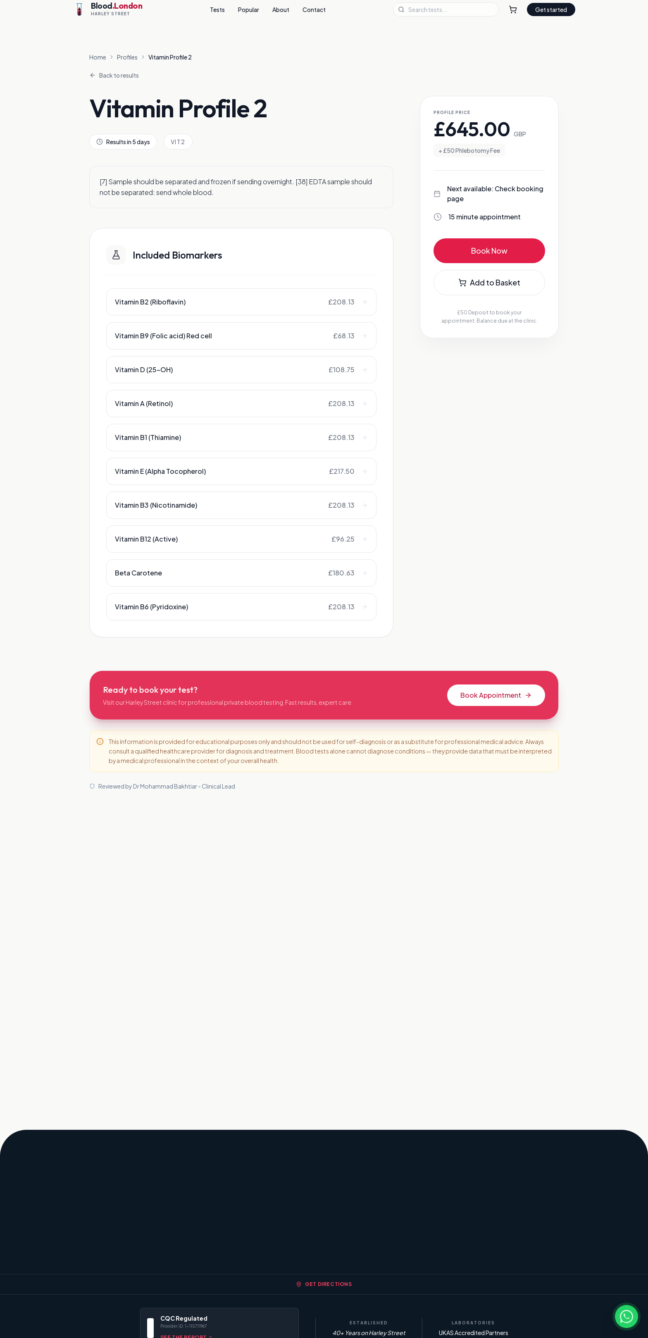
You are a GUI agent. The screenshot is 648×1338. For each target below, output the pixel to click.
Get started (551, 9)
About (280, 9)
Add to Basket (489, 282)
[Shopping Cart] (513, 9)
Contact (314, 9)
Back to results (114, 75)
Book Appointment (496, 695)
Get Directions (324, 1284)
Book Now (489, 250)
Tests (217, 9)
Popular (248, 9)
